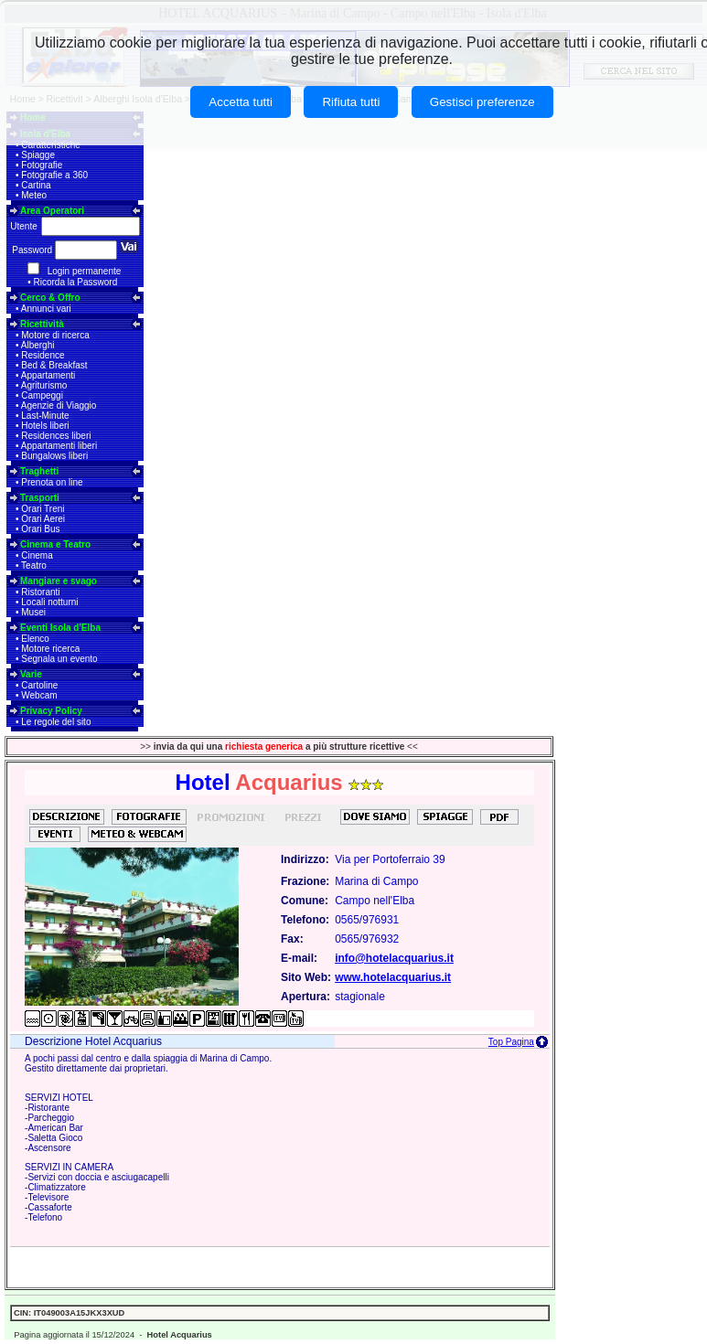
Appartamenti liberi (59, 446)
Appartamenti (48, 375)
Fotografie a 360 (54, 175)
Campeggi (42, 395)
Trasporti (39, 498)
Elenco (35, 639)
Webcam (39, 695)
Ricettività (42, 324)
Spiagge (38, 155)
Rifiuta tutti (351, 102)
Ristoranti (40, 592)
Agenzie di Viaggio (59, 405)
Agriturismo (44, 385)
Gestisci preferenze (482, 102)
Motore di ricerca (55, 335)
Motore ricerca (50, 649)
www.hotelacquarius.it (393, 977)
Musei (33, 612)
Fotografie (41, 165)
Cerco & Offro (50, 298)
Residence (42, 355)
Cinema (36, 555)
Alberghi (38, 345)
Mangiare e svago (58, 581)
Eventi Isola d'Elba (60, 628)
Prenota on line (51, 482)
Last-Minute (45, 416)
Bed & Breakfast (54, 365)
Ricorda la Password (76, 282)
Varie (31, 674)
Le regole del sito (56, 722)
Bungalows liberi (54, 456)
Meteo (34, 195)
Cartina (35, 185)
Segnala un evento (59, 659)
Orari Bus (40, 529)
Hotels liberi (45, 426)
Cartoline (39, 685)
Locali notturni (49, 602)
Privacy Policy (51, 711)
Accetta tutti (241, 102)
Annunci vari (46, 309)
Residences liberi (56, 436)
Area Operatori (52, 211)
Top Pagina (511, 1042)
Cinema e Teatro (55, 544)
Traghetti (39, 471)
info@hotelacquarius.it (394, 958)
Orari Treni (42, 509)
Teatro (34, 565)
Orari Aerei (43, 519)
